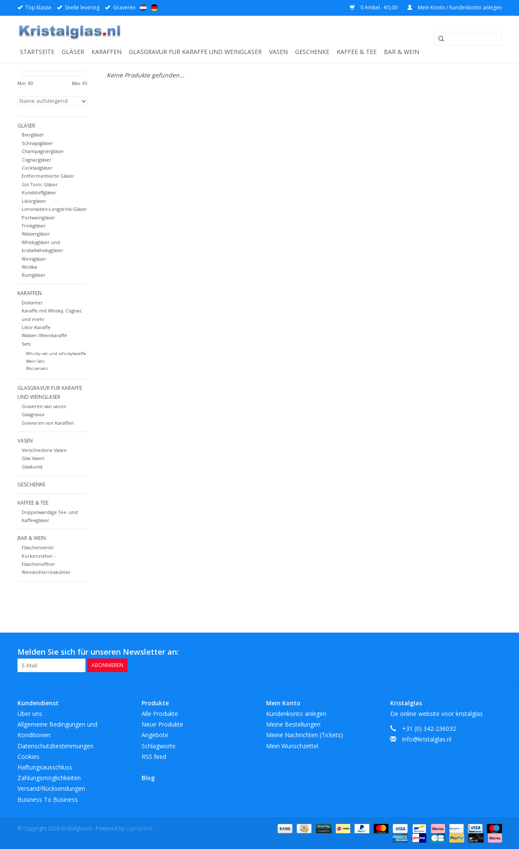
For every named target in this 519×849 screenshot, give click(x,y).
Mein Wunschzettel (292, 746)
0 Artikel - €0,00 (374, 7)
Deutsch (154, 7)
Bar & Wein (401, 52)
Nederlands (143, 7)
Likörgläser (34, 201)
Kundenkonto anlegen (296, 714)
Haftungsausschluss (44, 767)
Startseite (37, 52)
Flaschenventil (38, 547)
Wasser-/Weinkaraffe (44, 335)
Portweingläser (38, 217)
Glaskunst (32, 466)
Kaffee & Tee (357, 52)
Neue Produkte (162, 724)
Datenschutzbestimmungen (55, 746)
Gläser (73, 52)
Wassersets (37, 368)
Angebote (155, 735)
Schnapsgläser (37, 143)
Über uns (29, 714)
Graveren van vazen (44, 406)
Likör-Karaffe (36, 327)
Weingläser (34, 259)
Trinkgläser (34, 225)
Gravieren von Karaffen (48, 423)
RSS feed (154, 756)
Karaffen (106, 52)
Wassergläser (36, 233)
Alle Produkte (160, 714)
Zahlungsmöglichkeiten (49, 778)
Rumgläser (33, 275)
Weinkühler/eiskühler (46, 572)
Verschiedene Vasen (44, 450)
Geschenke (312, 52)
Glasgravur (33, 414)
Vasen (278, 52)
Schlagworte (159, 746)
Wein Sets (35, 361)
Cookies (28, 756)
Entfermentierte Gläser (48, 176)
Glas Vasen (33, 458)
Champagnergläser (43, 151)
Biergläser (33, 134)
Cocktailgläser (37, 168)
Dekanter (32, 302)
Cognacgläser (36, 159)
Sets (26, 344)
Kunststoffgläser (39, 192)
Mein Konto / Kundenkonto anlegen (454, 7)
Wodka (29, 267)
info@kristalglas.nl (426, 739)
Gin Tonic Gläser (40, 184)
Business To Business (47, 799)
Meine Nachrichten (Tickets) (304, 735)
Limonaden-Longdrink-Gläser (54, 209)
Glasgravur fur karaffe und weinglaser (195, 52)
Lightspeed (139, 828)
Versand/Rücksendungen (51, 788)
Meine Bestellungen (293, 724)
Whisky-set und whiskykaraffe (56, 353)
